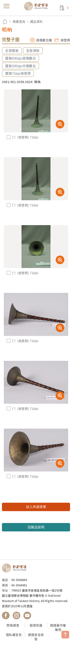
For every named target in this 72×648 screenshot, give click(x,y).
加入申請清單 (36, 506)
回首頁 (5, 21)
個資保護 (36, 625)
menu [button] (6, 6)
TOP (65, 634)
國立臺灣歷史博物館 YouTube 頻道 (27, 615)
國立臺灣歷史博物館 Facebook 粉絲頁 (6, 615)
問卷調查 (13, 625)
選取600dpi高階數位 (20, 58)
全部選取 (12, 50)
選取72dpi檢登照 (18, 73)
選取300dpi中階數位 (20, 66)
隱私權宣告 (14, 634)
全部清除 (33, 50)
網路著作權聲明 (58, 627)
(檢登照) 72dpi (25, 137)
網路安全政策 (36, 636)
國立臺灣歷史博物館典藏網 (37, 6)
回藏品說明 (36, 527)
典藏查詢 (19, 21)
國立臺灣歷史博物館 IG (16, 615)
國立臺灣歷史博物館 (15, 568)
